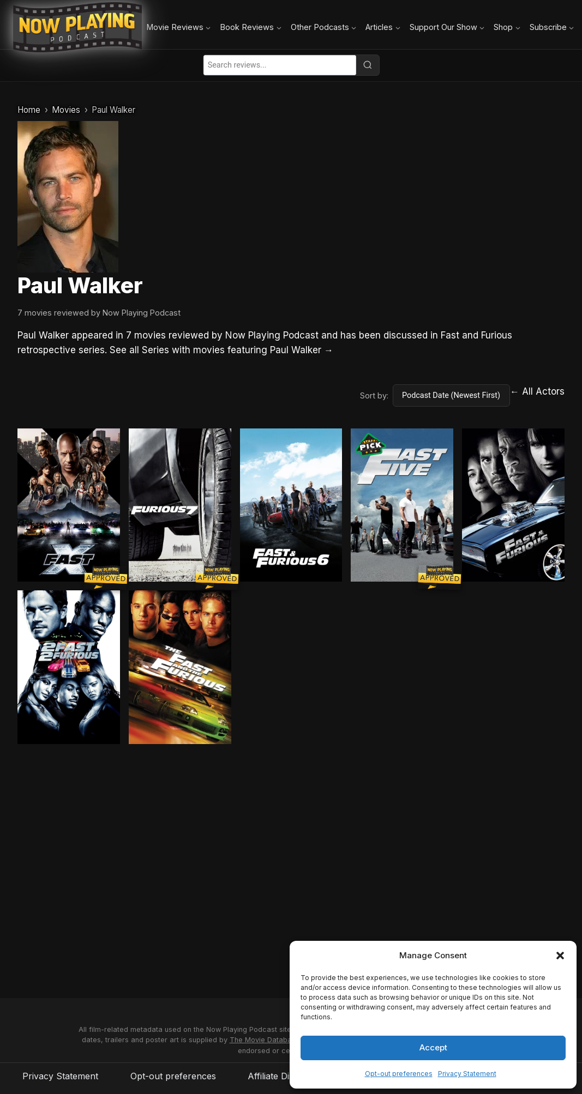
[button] (560, 955)
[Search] (367, 65)
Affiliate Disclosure (286, 1076)
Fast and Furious (476, 335)
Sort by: (374, 395)
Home (28, 110)
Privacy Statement (467, 1073)
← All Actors (537, 391)
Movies (66, 110)
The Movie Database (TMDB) (278, 1040)
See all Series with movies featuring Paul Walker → (221, 349)
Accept (433, 1047)
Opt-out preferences (399, 1073)
